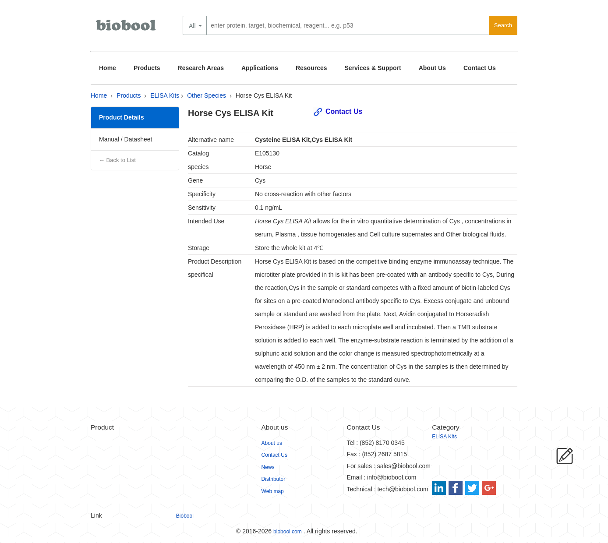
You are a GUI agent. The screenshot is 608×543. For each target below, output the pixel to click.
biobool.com (287, 532)
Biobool (185, 516)
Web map (273, 491)
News (268, 467)
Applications (259, 67)
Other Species (206, 95)
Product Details (121, 117)
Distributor (274, 479)
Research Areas (201, 67)
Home (107, 67)
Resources (311, 67)
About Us (432, 67)
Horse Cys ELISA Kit (264, 95)
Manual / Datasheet (125, 139)
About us (272, 443)
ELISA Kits (164, 95)
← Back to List (117, 160)
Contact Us (479, 67)
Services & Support (373, 67)
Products (147, 67)
